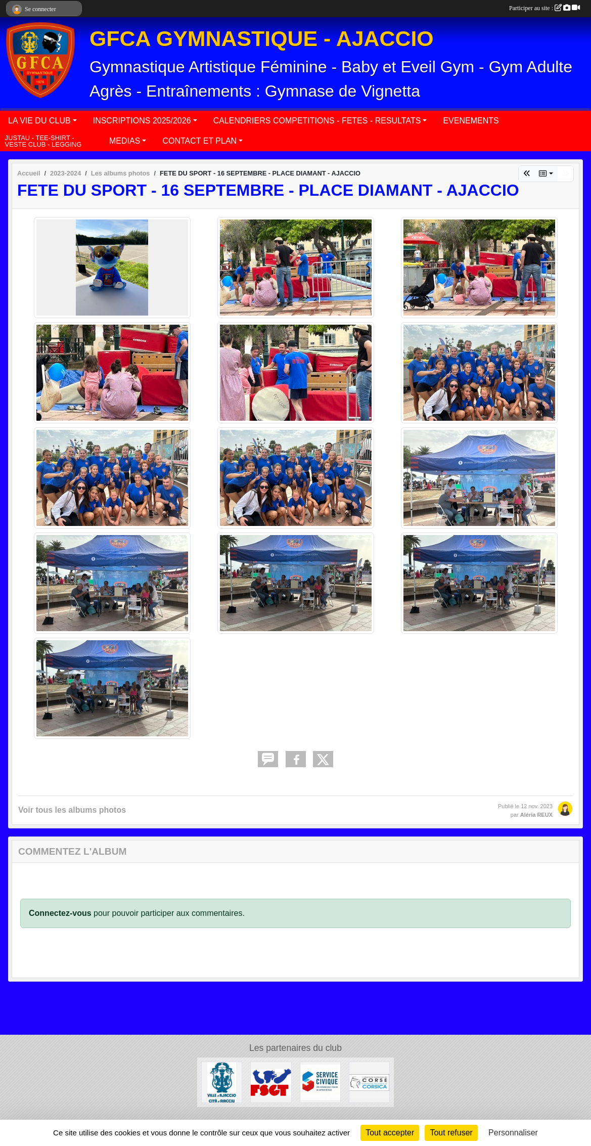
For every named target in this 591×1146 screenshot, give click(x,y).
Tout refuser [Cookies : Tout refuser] (451, 1132)
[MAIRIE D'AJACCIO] (221, 1081)
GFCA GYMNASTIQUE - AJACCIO (261, 38)
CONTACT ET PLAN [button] (199, 141)
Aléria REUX (536, 815)
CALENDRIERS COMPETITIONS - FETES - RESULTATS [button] (317, 120)
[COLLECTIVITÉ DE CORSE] (369, 1081)
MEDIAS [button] (124, 141)
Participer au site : (544, 8)
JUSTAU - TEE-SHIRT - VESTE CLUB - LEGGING (43, 141)
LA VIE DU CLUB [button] (39, 120)
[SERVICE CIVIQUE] (320, 1081)
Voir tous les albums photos (72, 810)
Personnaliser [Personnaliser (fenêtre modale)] (513, 1132)
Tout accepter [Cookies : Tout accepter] (390, 1132)
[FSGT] (270, 1081)
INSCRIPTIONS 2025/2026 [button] (142, 120)
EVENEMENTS (470, 120)
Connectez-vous (60, 913)
